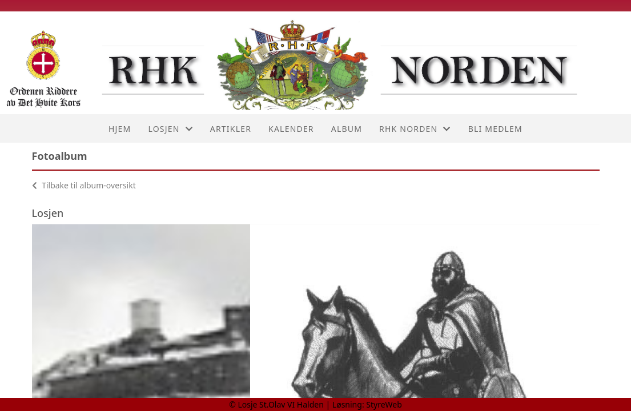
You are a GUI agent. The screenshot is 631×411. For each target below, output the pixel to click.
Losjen (170, 128)
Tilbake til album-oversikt (84, 185)
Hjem (119, 128)
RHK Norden (415, 128)
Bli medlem (495, 128)
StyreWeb (384, 404)
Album (346, 128)
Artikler (230, 128)
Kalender (291, 128)
